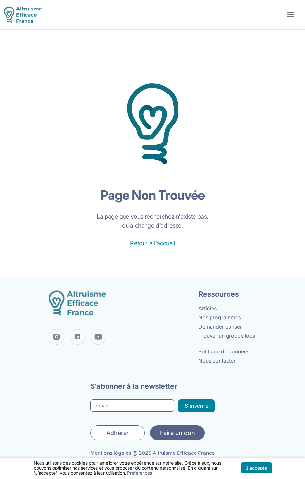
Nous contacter (217, 360)
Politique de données (223, 351)
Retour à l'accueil (152, 243)
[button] (290, 15)
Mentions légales (110, 453)
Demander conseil (220, 326)
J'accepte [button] (256, 467)
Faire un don (177, 432)
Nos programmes (219, 317)
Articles (207, 308)
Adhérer (117, 432)
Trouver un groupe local (227, 336)
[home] (24, 15)
